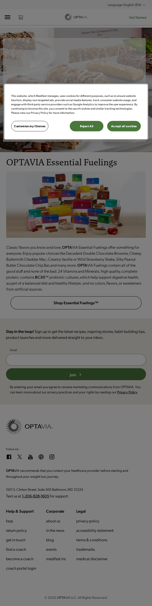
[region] (76, 112)
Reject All (86, 126)
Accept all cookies (124, 126)
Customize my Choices (29, 126)
